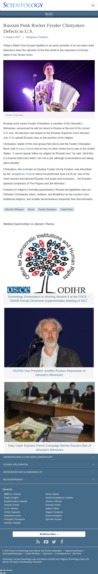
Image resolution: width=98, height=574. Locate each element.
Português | (14, 519)
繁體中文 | (12, 494)
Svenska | (12, 523)
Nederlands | (12, 516)
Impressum (47, 553)
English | (11, 498)
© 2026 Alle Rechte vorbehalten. (32, 551)
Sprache (7, 489)
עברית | (11, 508)
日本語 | (12, 512)
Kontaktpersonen (62, 553)
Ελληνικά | (53, 505)
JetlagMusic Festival (23, 174)
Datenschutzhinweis (74, 551)
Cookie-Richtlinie (32, 553)
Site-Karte (76, 553)
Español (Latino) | (15, 501)
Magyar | (54, 512)
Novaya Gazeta (25, 148)
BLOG (49, 14)
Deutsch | (53, 501)
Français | (11, 505)
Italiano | (52, 508)
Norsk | (54, 516)
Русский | (54, 519)
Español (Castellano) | (59, 498)
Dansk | (52, 494)
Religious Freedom (37, 37)
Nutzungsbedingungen (12, 553)
